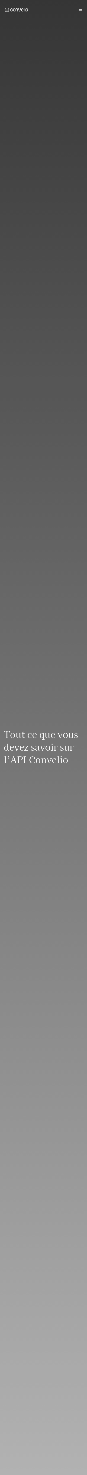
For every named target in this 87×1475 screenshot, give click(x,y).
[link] (16, 9)
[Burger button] (80, 9)
